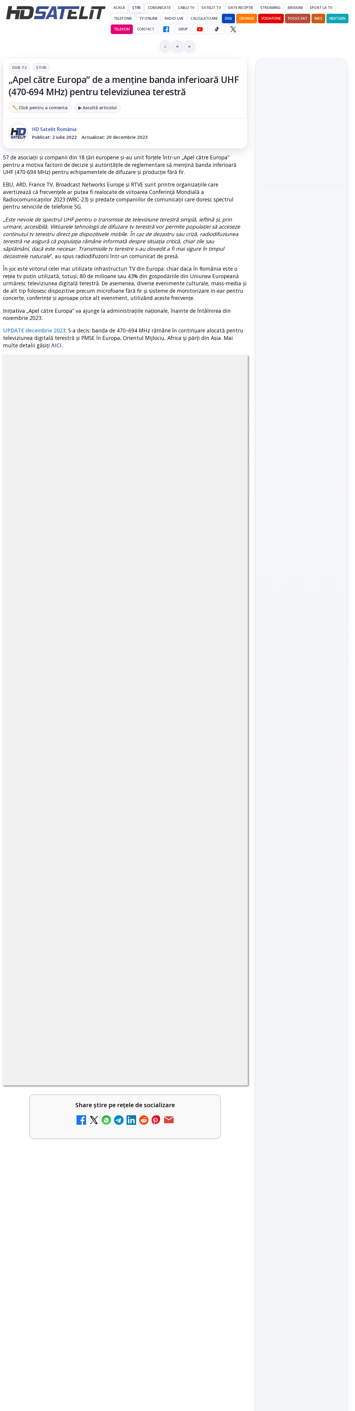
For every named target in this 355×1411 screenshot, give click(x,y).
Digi (269, 961)
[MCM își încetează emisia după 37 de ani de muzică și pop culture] (222, 903)
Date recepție (240, 7)
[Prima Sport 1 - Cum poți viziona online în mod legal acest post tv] (222, 1109)
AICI (56, 345)
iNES (318, 18)
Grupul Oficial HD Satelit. (206, 560)
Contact (145, 29)
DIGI (228, 18)
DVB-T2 (19, 67)
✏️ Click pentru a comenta (40, 107)
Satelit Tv (211, 7)
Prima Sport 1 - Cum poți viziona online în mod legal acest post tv (172, 1107)
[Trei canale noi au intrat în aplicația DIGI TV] (97, 834)
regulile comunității (101, 552)
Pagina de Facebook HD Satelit (301, 770)
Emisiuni (295, 7)
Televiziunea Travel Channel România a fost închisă (46, 747)
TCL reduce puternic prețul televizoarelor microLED (295, 290)
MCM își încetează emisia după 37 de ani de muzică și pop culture (172, 905)
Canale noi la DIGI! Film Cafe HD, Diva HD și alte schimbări (174, 828)
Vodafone (271, 18)
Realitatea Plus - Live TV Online (171, 993)
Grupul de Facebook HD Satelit (301, 793)
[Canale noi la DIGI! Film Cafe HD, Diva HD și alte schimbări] (222, 834)
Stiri (41, 67)
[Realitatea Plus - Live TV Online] (222, 1002)
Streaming (270, 7)
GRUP (183, 29)
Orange (246, 18)
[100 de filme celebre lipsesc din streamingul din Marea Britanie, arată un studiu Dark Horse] (301, 248)
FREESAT (290, 961)
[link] (62, 763)
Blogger (226, 1176)
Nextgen (337, 18)
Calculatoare (204, 18)
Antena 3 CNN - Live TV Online (48, 1100)
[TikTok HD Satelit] (216, 29)
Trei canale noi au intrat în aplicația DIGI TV (49, 828)
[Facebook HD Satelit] (166, 29)
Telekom (122, 29)
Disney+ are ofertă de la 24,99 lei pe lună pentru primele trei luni (170, 751)
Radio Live (174, 18)
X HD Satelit (301, 865)
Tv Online (148, 18)
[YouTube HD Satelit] (200, 29)
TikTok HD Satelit (301, 848)
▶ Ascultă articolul (97, 107)
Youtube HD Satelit (301, 831)
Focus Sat (297, 18)
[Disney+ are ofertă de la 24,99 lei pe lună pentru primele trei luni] (222, 749)
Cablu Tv (186, 7)
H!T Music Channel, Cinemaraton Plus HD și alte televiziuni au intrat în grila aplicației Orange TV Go (48, 912)
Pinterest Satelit (301, 882)
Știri (136, 7)
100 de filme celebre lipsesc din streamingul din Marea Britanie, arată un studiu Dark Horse (299, 205)
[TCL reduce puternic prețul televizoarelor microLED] (301, 326)
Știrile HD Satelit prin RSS (301, 901)
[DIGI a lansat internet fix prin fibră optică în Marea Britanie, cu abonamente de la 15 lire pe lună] (97, 1002)
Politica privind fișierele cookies (301, 1052)
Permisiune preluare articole (301, 1033)
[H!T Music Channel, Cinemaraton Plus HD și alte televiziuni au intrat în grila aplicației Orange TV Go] (97, 903)
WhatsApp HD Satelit (301, 814)
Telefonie (123, 18)
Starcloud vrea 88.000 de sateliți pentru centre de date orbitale (301, 120)
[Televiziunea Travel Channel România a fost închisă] (97, 749)
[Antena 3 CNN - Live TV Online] (97, 1109)
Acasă (119, 7)
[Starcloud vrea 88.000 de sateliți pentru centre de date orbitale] (301, 156)
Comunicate (159, 7)
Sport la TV (321, 7)
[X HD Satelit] (233, 29)
